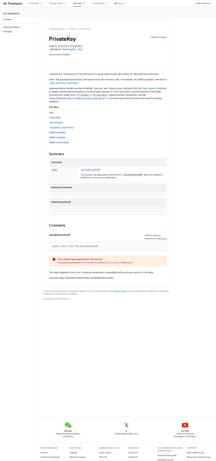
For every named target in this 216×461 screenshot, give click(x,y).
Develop (72, 29)
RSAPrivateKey (57, 137)
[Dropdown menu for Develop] (85, 3)
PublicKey (55, 117)
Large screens (105, 452)
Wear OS (103, 457)
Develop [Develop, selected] (77, 3)
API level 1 (163, 37)
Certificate (56, 122)
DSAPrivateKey (57, 132)
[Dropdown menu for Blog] (125, 3)
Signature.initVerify (61, 127)
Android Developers (57, 29)
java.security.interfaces (64, 83)
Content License (120, 291)
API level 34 (162, 238)
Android (44, 452)
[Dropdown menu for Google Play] (107, 3)
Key (80, 49)
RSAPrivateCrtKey (59, 142)
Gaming (73, 452)
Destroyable (69, 49)
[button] (18, 31)
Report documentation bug (198, 457)
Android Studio (203, 3)
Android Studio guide (166, 455)
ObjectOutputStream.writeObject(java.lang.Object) (78, 98)
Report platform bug (195, 452)
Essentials (34, 3)
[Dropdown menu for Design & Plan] (66, 3)
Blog (120, 3)
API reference (11, 13)
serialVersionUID (90, 170)
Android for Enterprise (50, 457)
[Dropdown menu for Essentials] (42, 3)
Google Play (98, 3)
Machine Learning (77, 457)
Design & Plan (56, 3)
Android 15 (133, 452)
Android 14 (133, 457)
